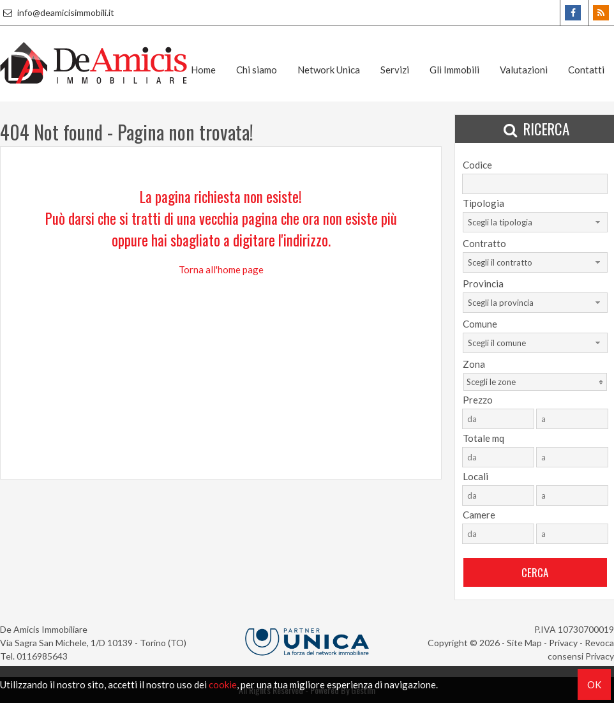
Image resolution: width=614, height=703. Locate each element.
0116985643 (42, 656)
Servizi (394, 69)
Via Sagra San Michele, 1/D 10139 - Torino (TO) (93, 642)
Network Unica (328, 69)
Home (203, 69)
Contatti (586, 69)
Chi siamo (256, 69)
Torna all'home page (221, 269)
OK (594, 684)
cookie (223, 684)
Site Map (524, 642)
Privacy (563, 642)
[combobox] (535, 222)
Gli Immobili (454, 69)
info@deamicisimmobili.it (57, 12)
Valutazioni (524, 69)
